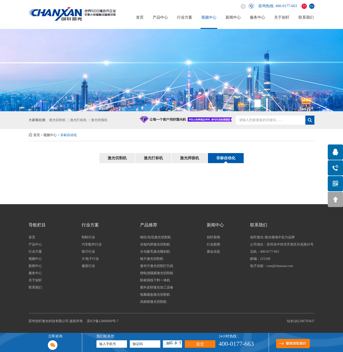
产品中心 (160, 17)
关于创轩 (281, 17)
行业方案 (184, 17)
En (311, 6)
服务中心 (257, 17)
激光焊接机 (99, 120)
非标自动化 (68, 135)
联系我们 (306, 17)
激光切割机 (57, 120)
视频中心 (209, 17)
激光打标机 (78, 120)
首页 (140, 17)
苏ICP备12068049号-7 (102, 321)
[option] (171, 70)
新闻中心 (233, 17)
